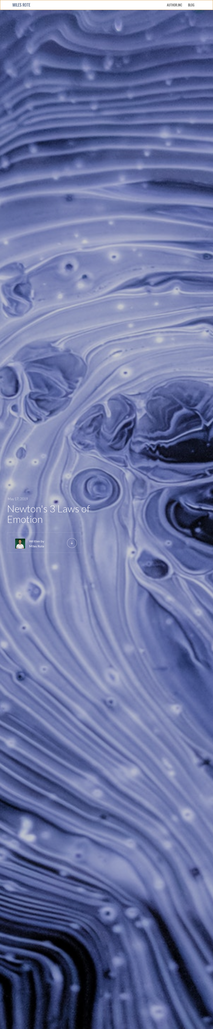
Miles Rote (36, 546)
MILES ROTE (21, 5)
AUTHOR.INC (174, 5)
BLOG (191, 5)
